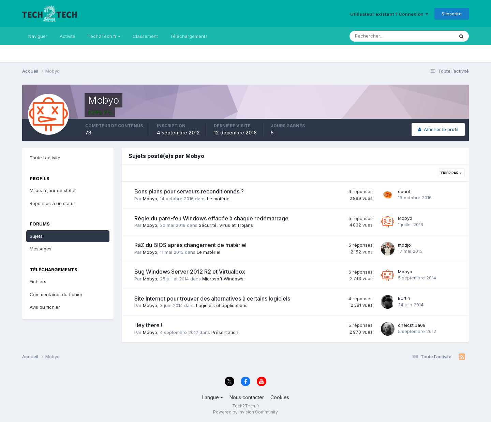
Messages (40, 248)
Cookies (279, 397)
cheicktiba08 (412, 325)
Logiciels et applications (222, 305)
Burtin (404, 298)
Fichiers (38, 281)
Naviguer (37, 36)
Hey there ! (148, 325)
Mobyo (150, 198)
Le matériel (218, 198)
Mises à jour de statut (53, 190)
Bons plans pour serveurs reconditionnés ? (189, 191)
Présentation (224, 332)
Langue (212, 397)
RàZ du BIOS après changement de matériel (190, 245)
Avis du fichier (45, 307)
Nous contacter (246, 397)
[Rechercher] (373, 36)
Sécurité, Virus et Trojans (226, 225)
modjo (404, 245)
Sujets (36, 236)
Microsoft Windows (222, 278)
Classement (145, 36)
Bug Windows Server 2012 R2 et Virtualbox (189, 271)
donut (404, 191)
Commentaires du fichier (56, 294)
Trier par (450, 173)
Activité (67, 36)
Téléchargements (189, 36)
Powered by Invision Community (245, 411)
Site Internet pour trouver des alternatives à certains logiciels (212, 298)
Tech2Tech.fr (104, 36)
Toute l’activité (45, 157)
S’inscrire (452, 13)
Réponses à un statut (52, 203)
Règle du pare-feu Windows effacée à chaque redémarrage (211, 218)
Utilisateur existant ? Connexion (389, 14)
